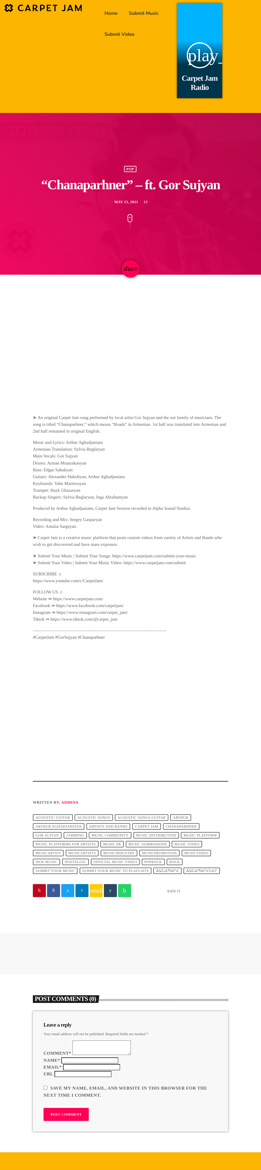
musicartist (48, 853)
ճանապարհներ (201, 871)
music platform (200, 835)
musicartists (82, 853)
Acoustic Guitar (53, 817)
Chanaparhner (181, 826)
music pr (112, 844)
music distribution (156, 835)
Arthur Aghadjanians (59, 826)
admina (69, 802)
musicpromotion (159, 853)
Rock (174, 862)
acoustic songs (94, 817)
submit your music (55, 871)
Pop (130, 169)
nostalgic (75, 862)
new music (46, 862)
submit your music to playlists (115, 871)
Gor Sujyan (47, 835)
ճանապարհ (167, 871)
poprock (153, 862)
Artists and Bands (108, 826)
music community (109, 835)
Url (48, 1074)
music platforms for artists (66, 844)
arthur (180, 817)
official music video (115, 862)
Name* (52, 1060)
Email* (53, 1067)
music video (186, 844)
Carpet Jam (146, 826)
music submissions (147, 844)
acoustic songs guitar (141, 817)
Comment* (57, 1053)
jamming (75, 835)
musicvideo (196, 853)
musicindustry (119, 853)
